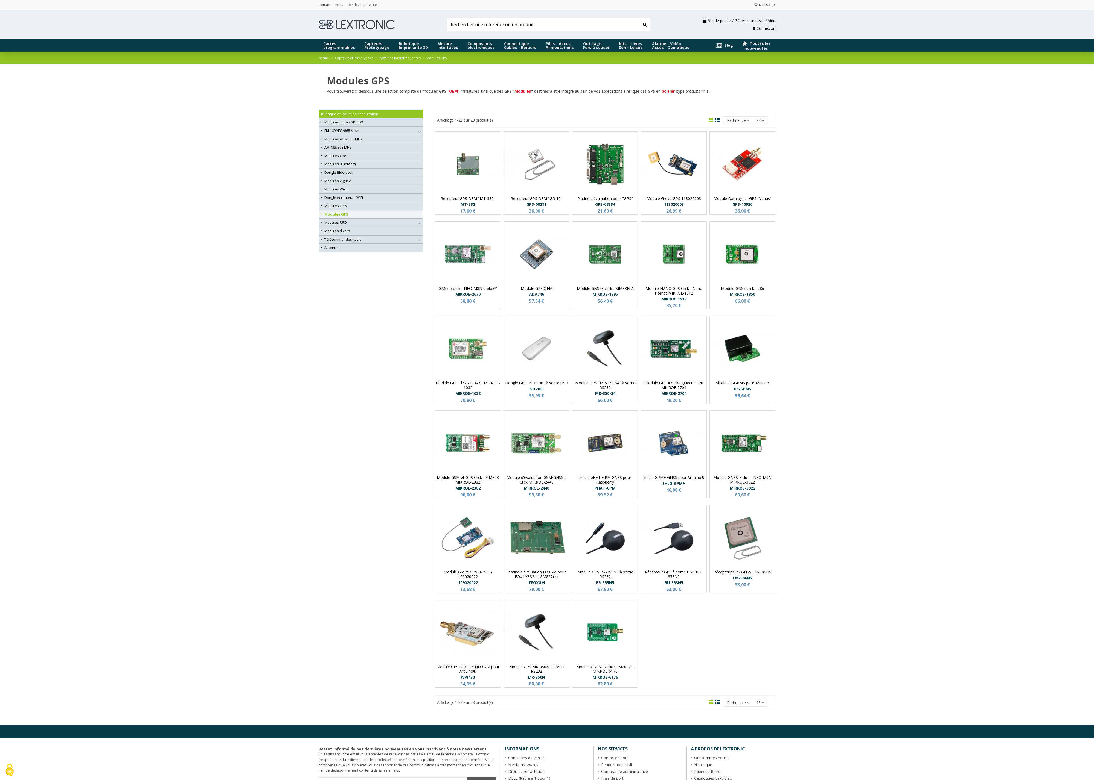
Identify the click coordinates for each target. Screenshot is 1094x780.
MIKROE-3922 (742, 488)
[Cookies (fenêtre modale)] (9, 770)
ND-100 (536, 389)
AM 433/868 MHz (337, 147)
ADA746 (536, 294)
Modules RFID (335, 222)
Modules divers (337, 230)
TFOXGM (536, 582)
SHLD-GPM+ (673, 483)
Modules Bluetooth (340, 163)
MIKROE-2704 (673, 393)
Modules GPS (336, 214)
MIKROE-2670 (468, 294)
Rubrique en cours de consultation (349, 113)
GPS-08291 (536, 204)
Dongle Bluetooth (338, 172)
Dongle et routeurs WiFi (343, 197)
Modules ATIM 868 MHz (343, 139)
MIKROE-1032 (468, 393)
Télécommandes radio (343, 239)
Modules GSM (336, 205)
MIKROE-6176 (605, 677)
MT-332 (468, 204)
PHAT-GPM (605, 488)
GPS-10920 (742, 204)
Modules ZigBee (337, 180)
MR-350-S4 (605, 393)
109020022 (468, 582)
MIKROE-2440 (536, 488)
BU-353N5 (674, 582)
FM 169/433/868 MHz (341, 130)
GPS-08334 (605, 204)
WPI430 (468, 677)
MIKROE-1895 (605, 294)
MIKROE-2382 (468, 488)
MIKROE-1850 (742, 294)
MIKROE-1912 (673, 298)
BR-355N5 (605, 582)
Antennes (332, 247)
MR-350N (536, 677)
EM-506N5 (742, 578)
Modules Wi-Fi (335, 189)
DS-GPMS (742, 389)
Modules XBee (336, 155)
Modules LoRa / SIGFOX (343, 122)
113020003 (674, 204)
